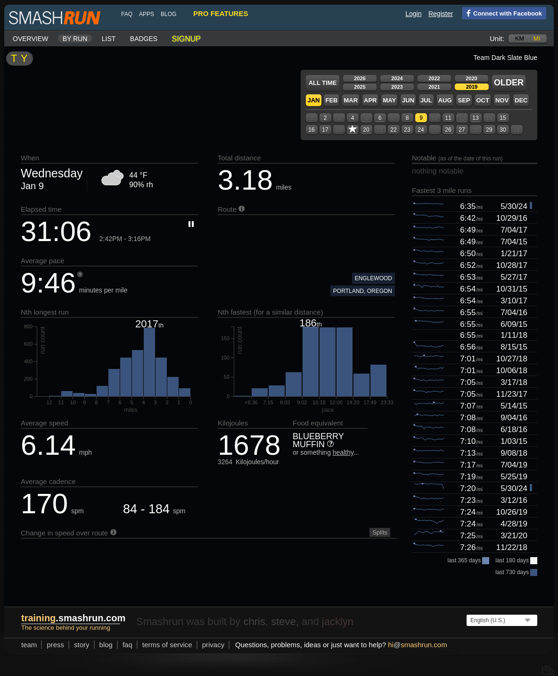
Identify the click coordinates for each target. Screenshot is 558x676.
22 (393, 129)
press (55, 645)
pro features (220, 13)
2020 (471, 78)
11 (448, 118)
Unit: (497, 38)
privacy (213, 645)
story (82, 645)
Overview (30, 38)
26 (448, 129)
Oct (482, 100)
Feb (331, 100)
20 (366, 129)
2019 (471, 87)
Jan (313, 100)
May (389, 100)
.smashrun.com (73, 618)
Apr (370, 100)
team (29, 645)
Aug (445, 100)
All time (323, 82)
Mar (351, 100)
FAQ (126, 14)
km (520, 38)
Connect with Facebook (502, 12)
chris (254, 621)
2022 (434, 78)
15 (503, 118)
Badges (143, 38)
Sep (464, 100)
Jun (408, 100)
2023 (396, 87)
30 (503, 129)
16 (311, 129)
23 (407, 129)
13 (475, 118)
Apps (146, 14)
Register (440, 13)
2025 (359, 87)
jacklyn (337, 621)
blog (168, 14)
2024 (396, 78)
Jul (426, 100)
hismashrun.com (417, 645)
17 (325, 129)
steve (283, 621)
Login (413, 13)
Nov (502, 100)
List (109, 38)
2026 (359, 78)
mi (536, 38)
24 (421, 129)
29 (489, 129)
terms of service (167, 645)
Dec (521, 100)
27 (462, 129)
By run (75, 38)
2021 (434, 87)
